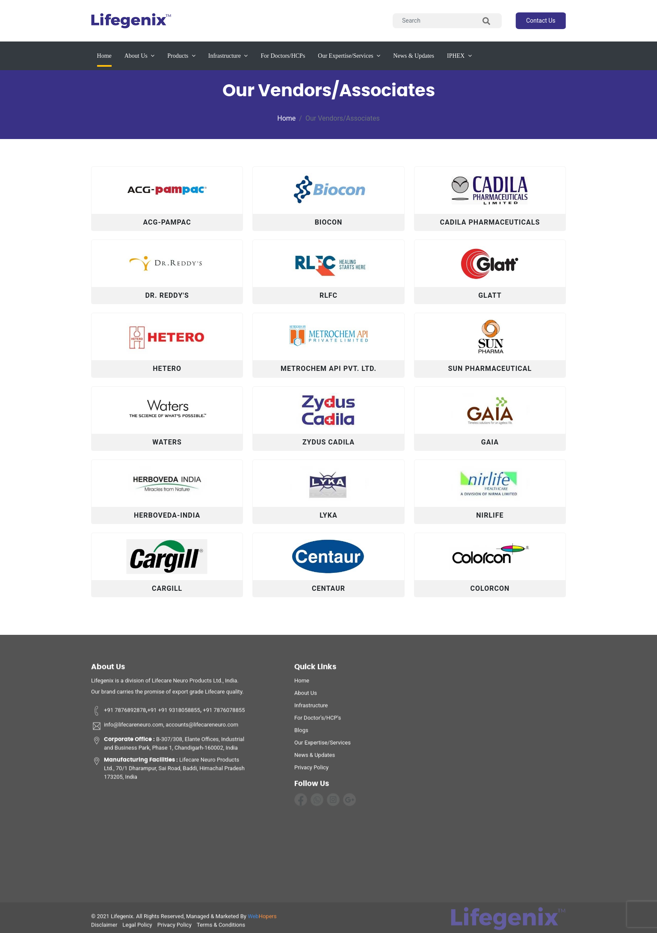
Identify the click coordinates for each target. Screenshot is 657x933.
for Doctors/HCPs (282, 56)
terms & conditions (221, 927)
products (181, 56)
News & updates (413, 56)
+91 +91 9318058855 (173, 713)
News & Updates (314, 758)
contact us (541, 20)
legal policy (137, 927)
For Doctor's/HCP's (317, 720)
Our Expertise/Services (322, 745)
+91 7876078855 (223, 713)
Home (104, 55)
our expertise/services (349, 56)
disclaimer (104, 927)
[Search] (447, 20)
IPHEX (459, 56)
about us (139, 56)
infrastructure (228, 56)
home (301, 683)
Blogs (301, 733)
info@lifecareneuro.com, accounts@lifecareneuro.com (164, 729)
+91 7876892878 (118, 713)
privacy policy (311, 770)
